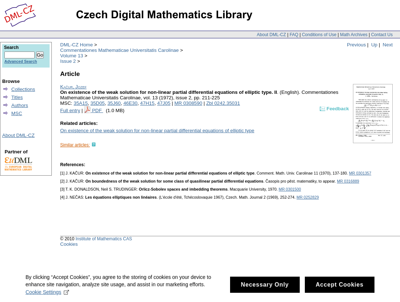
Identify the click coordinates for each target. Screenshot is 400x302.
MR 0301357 (360, 173)
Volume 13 (71, 55)
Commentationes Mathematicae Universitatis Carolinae (119, 50)
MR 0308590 (188, 103)
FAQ (294, 34)
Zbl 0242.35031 (223, 103)
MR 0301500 (290, 189)
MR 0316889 (348, 181)
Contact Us (382, 34)
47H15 (147, 103)
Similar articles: (75, 145)
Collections (23, 89)
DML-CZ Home (76, 44)
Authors (19, 105)
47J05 (163, 103)
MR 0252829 (307, 197)
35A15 (81, 103)
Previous (356, 44)
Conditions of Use (319, 34)
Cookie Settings (47, 295)
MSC (16, 113)
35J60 (114, 103)
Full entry (70, 110)
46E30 (130, 103)
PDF (97, 110)
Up (374, 44)
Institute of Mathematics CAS (103, 238)
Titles (17, 97)
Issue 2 (68, 61)
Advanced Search (20, 61)
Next (388, 44)
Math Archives (353, 34)
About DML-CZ (271, 34)
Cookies (69, 244)
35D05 (97, 103)
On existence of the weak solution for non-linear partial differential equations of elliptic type (157, 130)
